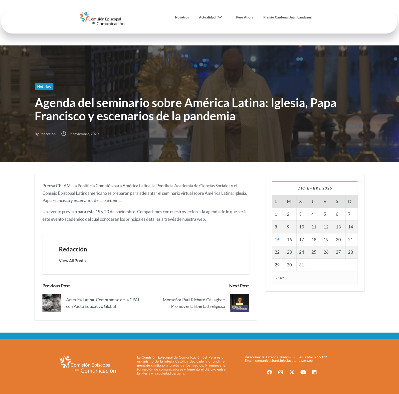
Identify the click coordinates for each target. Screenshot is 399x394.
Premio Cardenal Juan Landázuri (287, 17)
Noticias (44, 86)
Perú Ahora (244, 17)
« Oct (280, 278)
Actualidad (212, 17)
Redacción (73, 249)
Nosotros (182, 17)
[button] (72, 261)
